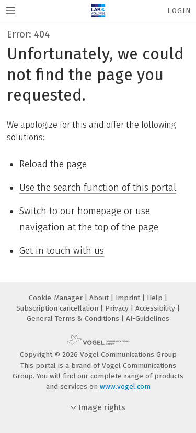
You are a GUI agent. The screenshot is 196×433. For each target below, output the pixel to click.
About (100, 297)
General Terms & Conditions (74, 318)
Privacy (118, 308)
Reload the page (53, 164)
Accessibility (156, 308)
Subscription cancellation (58, 308)
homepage (99, 211)
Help (156, 297)
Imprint (129, 297)
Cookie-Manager (57, 297)
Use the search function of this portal (97, 187)
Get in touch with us (61, 250)
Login (179, 10)
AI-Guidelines (147, 318)
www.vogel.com (125, 386)
